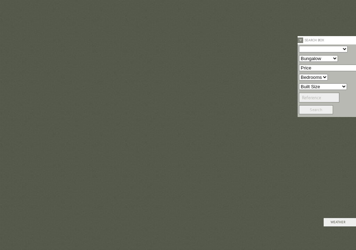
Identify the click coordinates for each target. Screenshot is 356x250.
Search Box (314, 40)
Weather (338, 222)
